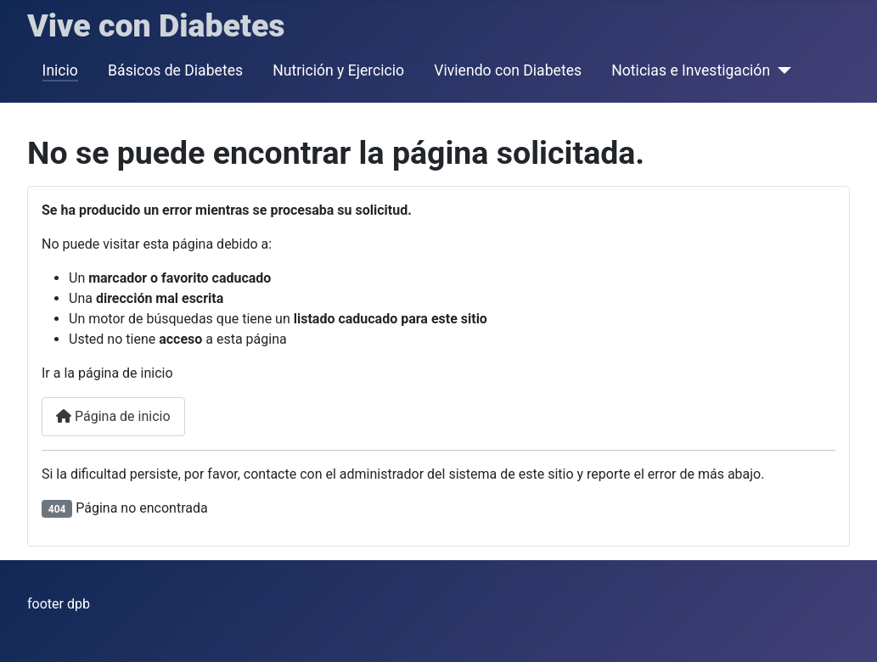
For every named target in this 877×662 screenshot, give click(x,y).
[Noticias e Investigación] (780, 70)
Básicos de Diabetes (175, 70)
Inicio (60, 70)
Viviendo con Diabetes (508, 70)
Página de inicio (113, 416)
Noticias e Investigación (690, 70)
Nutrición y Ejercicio (338, 70)
